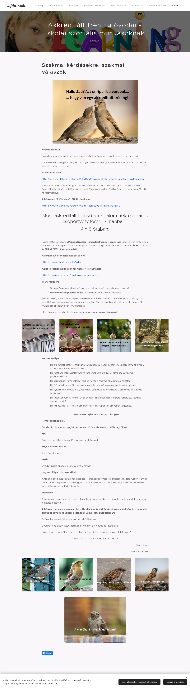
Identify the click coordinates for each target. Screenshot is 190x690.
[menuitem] (60, 5)
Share (47, 653)
